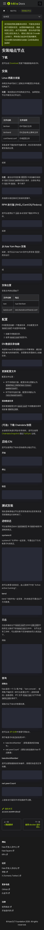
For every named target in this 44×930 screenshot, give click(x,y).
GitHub (6, 889)
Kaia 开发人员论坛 (10, 868)
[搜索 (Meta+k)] (40, 3)
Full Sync (27, 433)
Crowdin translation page (16, 39)
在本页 (6, 16)
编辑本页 (7, 808)
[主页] (4, 11)
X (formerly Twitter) (11, 875)
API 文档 (13, 732)
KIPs (5, 854)
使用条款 (6, 906)
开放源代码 (7, 910)
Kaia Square (8, 850)
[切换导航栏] (4, 3)
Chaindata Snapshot (10, 433)
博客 (5, 872)
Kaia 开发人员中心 (10, 847)
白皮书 (6, 893)
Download (14, 63)
